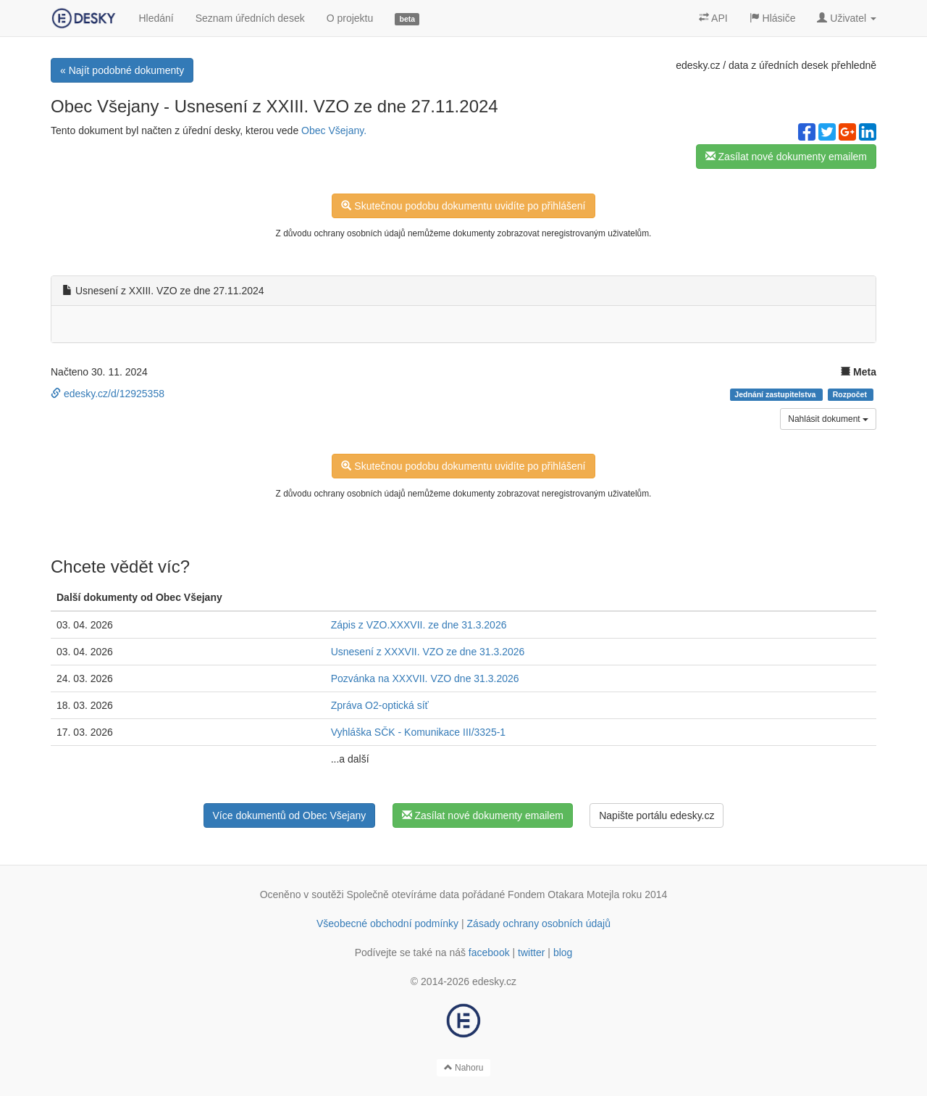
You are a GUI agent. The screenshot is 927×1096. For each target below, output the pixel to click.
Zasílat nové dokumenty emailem (786, 156)
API (713, 18)
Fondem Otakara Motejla (563, 894)
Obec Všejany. (333, 130)
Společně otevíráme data (403, 894)
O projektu (350, 18)
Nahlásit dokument (828, 419)
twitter (531, 952)
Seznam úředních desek (250, 18)
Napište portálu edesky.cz (656, 815)
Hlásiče (773, 18)
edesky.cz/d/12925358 (107, 393)
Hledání (155, 18)
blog (562, 952)
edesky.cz (698, 65)
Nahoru (464, 1068)
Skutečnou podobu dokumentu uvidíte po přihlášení (463, 206)
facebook (489, 952)
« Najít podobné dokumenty (122, 70)
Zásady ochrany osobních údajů (539, 923)
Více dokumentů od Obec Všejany (289, 815)
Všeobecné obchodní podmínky (387, 923)
